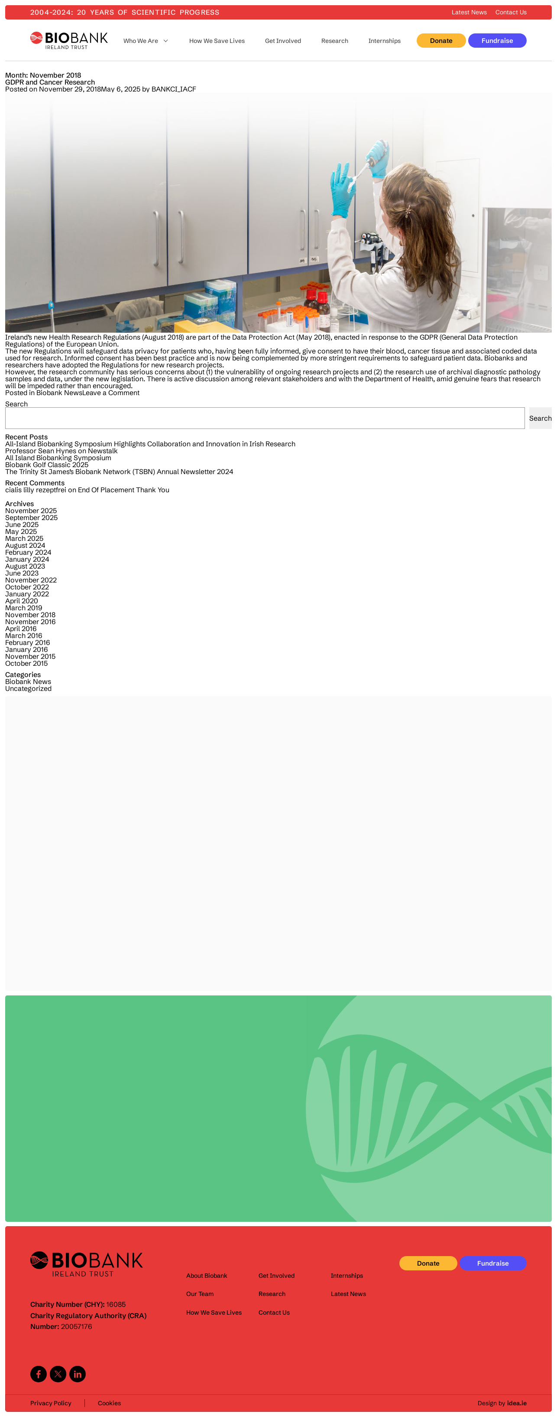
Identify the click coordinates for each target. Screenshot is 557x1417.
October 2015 (26, 663)
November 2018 (30, 614)
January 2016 (26, 649)
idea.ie (517, 1403)
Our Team (200, 1294)
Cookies (109, 1403)
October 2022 (27, 586)
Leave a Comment (110, 392)
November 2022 (31, 579)
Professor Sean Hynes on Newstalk (61, 450)
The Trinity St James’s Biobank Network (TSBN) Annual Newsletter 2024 (119, 471)
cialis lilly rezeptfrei (35, 489)
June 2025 (22, 524)
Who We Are (140, 41)
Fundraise (497, 40)
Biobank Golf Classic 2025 (46, 464)
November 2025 (31, 510)
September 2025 (31, 517)
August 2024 (25, 545)
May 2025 (21, 531)
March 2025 (24, 538)
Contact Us (511, 12)
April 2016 (21, 628)
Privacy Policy (50, 1403)
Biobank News (59, 392)
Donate (441, 40)
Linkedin (77, 1374)
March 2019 (23, 607)
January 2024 (27, 559)
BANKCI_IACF (174, 88)
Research (334, 41)
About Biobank (206, 1276)
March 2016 (23, 635)
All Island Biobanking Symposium (58, 457)
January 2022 (27, 593)
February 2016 (27, 642)
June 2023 (22, 572)
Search (16, 403)
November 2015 (30, 656)
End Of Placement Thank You (123, 489)
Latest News (469, 12)
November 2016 (30, 621)
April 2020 (21, 600)
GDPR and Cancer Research (50, 82)
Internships (385, 41)
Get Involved (283, 41)
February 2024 (28, 552)
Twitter (58, 1374)
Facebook (38, 1374)
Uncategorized (28, 688)
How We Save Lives (217, 41)
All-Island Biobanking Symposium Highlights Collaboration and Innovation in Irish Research (150, 443)
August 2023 (25, 566)
